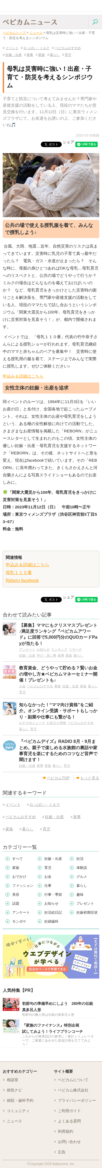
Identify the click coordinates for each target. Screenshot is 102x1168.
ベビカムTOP (56, 778)
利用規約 (65, 1131)
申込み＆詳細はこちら (23, 376)
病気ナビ (14, 1090)
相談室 (12, 1080)
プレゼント (85, 903)
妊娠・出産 (12, 55)
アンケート (27, 649)
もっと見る (87, 778)
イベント (10, 48)
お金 (22, 686)
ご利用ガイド (69, 1111)
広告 (62, 1152)
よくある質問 (69, 1121)
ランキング (59, 649)
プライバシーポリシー (77, 1100)
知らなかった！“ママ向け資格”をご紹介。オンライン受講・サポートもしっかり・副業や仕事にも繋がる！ (58, 710)
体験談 (81, 868)
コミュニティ (18, 1111)
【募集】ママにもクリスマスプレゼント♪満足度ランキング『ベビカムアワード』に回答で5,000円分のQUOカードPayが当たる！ (58, 634)
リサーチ (75, 649)
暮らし (53, 55)
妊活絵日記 (53, 912)
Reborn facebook (22, 580)
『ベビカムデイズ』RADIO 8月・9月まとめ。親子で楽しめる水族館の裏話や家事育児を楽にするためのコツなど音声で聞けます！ (58, 750)
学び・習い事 (46, 655)
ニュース (14, 1121)
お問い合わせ (69, 1141)
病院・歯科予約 (20, 1100)
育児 (66, 55)
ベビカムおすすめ (66, 48)
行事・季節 (53, 894)
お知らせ (43, 649)
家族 (40, 55)
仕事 (47, 886)
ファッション (22, 886)
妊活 (80, 859)
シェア (68, 142)
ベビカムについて (73, 1080)
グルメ (81, 877)
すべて (17, 859)
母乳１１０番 (19, 572)
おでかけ (19, 877)
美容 (15, 894)
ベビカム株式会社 (73, 1090)
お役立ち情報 (56, 723)
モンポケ (19, 921)
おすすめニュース (32, 723)
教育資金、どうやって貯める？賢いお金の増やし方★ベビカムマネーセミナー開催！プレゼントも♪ (58, 674)
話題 (15, 903)
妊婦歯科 (51, 921)
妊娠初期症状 (87, 912)
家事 (28, 55)
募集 (57, 686)
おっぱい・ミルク (35, 48)
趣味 (80, 894)
